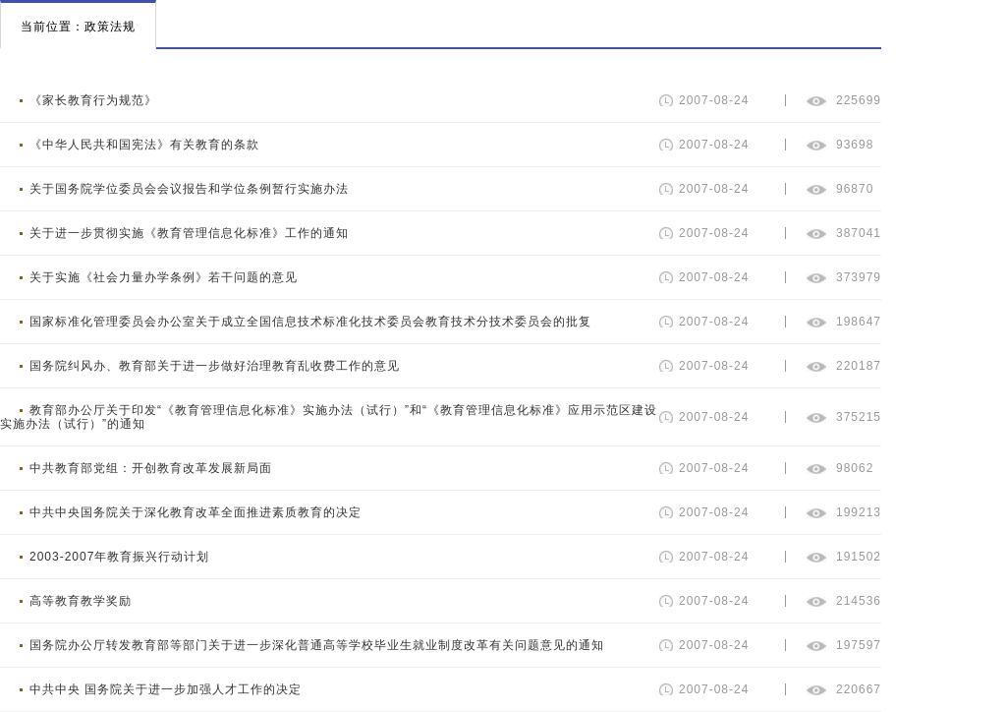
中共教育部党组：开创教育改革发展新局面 (150, 468)
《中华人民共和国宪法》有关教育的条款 (144, 144)
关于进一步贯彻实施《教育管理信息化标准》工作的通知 (189, 233)
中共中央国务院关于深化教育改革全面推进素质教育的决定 (195, 512)
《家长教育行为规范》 (93, 100)
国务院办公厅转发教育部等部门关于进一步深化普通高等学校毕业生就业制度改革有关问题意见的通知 (316, 645)
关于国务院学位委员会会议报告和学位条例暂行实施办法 (189, 189)
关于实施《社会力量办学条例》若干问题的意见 (163, 277)
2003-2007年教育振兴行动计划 (119, 557)
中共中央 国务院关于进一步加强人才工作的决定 (165, 689)
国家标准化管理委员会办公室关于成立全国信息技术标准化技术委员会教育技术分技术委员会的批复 (310, 321)
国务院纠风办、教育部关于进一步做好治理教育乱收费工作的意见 (214, 366)
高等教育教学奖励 (80, 601)
